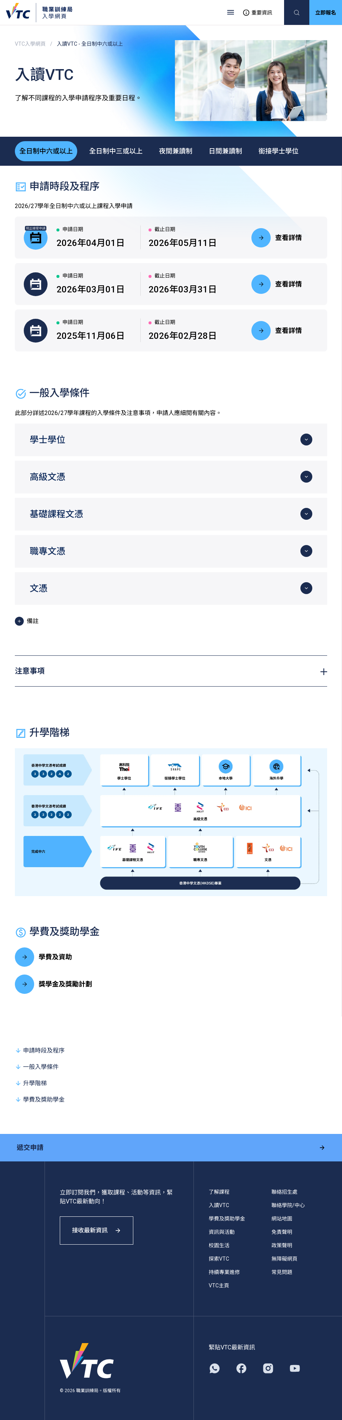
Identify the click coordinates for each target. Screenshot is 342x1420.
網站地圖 (281, 1218)
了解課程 (219, 1191)
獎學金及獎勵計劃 (53, 983)
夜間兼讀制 (175, 150)
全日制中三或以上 (116, 150)
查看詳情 (276, 237)
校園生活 (219, 1245)
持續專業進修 (224, 1271)
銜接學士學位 (278, 150)
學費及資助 (43, 956)
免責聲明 (281, 1231)
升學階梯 (31, 1082)
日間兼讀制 (225, 150)
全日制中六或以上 (46, 150)
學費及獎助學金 (40, 1098)
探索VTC (219, 1258)
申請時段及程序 (40, 1049)
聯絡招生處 (284, 1191)
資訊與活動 (222, 1231)
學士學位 (47, 439)
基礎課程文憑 (56, 513)
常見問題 (281, 1271)
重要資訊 (257, 12)
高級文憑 (47, 476)
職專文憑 (47, 550)
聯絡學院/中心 (288, 1204)
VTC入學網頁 (30, 44)
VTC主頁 (219, 1285)
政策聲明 (281, 1245)
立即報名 (325, 13)
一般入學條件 (37, 1066)
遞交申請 (171, 1147)
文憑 (39, 588)
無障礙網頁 (284, 1258)
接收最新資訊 (96, 1229)
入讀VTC (219, 1204)
